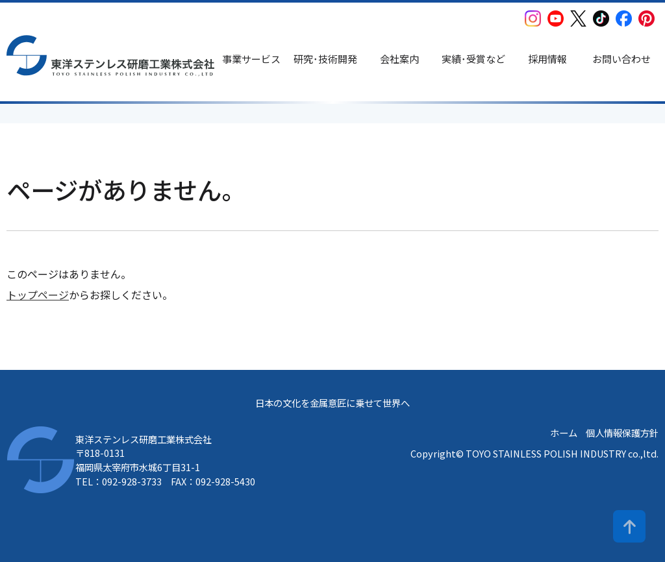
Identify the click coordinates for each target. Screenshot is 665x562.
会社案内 (399, 59)
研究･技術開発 (325, 59)
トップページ (37, 294)
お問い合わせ (621, 59)
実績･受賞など (473, 59)
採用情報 (547, 59)
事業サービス (251, 59)
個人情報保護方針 (622, 432)
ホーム (563, 432)
